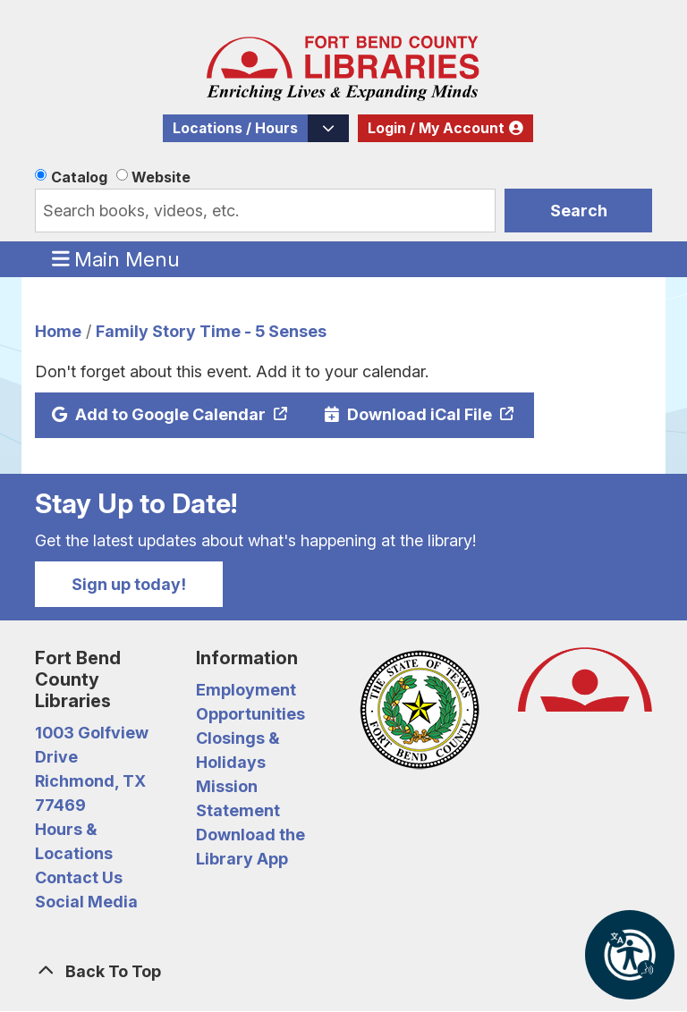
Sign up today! (129, 584)
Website (161, 177)
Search (578, 210)
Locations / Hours (235, 128)
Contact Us (79, 877)
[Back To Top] (343, 971)
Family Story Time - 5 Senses (211, 331)
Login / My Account (436, 128)
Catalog (79, 177)
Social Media (86, 901)
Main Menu (116, 258)
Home (58, 331)
